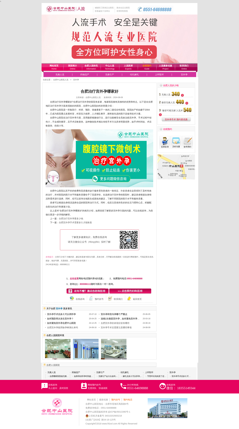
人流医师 (128, 65)
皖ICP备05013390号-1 (119, 412)
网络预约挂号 (98, 386)
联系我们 (184, 65)
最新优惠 (103, 399)
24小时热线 (137, 387)
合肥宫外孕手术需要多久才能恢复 (75, 222)
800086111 (65, 264)
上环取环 (159, 74)
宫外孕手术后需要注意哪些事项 (116, 327)
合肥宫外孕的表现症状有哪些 (115, 323)
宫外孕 (184, 74)
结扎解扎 (134, 74)
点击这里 (74, 278)
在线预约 (146, 65)
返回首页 (137, 299)
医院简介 (72, 65)
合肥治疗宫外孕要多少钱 (71, 218)
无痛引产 (109, 74)
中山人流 (109, 65)
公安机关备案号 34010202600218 (103, 415)
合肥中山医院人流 (60, 80)
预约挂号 (99, 299)
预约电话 (127, 399)
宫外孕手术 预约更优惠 (176, 119)
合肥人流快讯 (91, 65)
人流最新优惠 (165, 65)
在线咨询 (80, 299)
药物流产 (84, 74)
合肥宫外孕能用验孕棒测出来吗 (62, 327)
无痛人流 (59, 74)
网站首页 (54, 65)
